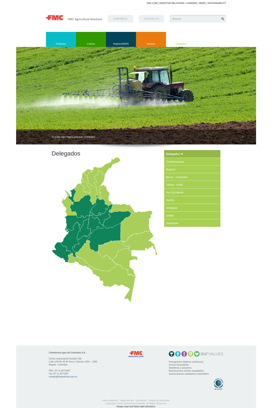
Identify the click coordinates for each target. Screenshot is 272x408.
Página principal (74, 137)
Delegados (181, 44)
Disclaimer (141, 400)
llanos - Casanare (177, 177)
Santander (172, 223)
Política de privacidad (159, 400)
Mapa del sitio (127, 400)
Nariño (170, 200)
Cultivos (91, 44)
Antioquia (171, 207)
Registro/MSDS (121, 44)
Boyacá (170, 169)
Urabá (170, 215)
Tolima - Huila (174, 184)
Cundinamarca (175, 161)
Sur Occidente (174, 192)
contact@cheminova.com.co (63, 376)
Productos (61, 44)
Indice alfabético (110, 400)
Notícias (151, 44)
